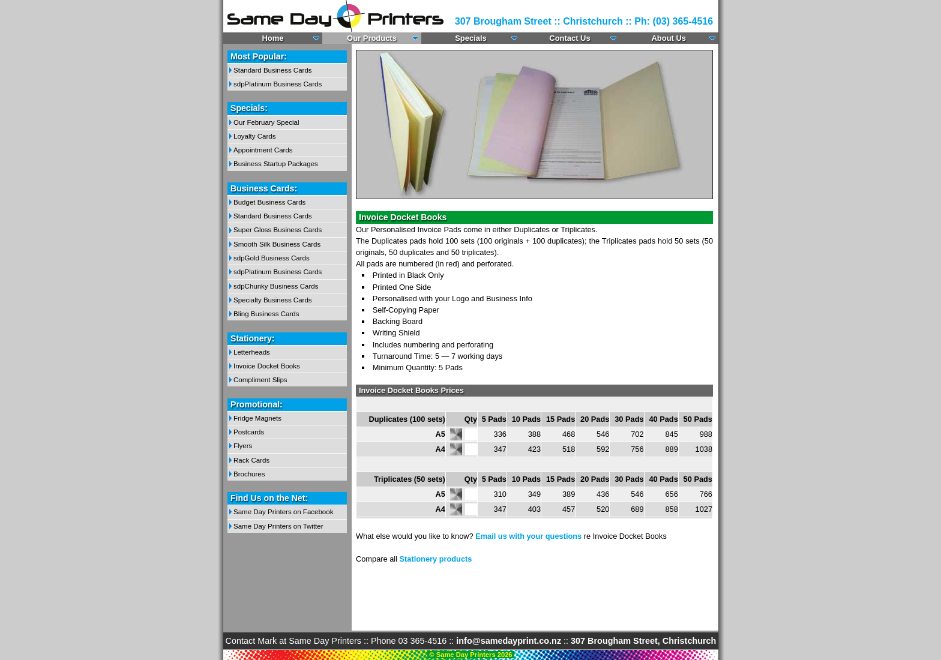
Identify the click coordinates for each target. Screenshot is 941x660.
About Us (668, 38)
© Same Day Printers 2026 (470, 654)
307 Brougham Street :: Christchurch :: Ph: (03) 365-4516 (584, 21)
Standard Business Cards (272, 70)
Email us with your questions (528, 536)
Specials (471, 38)
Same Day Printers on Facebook (283, 511)
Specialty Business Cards (272, 300)
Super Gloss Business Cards (277, 229)
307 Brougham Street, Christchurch (643, 641)
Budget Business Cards (269, 202)
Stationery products (436, 558)
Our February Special (266, 122)
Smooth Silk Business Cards (276, 244)
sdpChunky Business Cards (275, 286)
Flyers (242, 445)
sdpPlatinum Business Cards (277, 84)
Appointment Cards (263, 150)
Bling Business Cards (266, 313)
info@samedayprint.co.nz (508, 641)
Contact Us (570, 38)
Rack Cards (251, 460)
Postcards (248, 432)
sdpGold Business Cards (271, 258)
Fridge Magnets (257, 418)
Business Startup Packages (275, 163)
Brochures (249, 474)
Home (273, 38)
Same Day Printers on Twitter (278, 526)
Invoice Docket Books (266, 366)
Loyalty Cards (254, 136)
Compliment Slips (260, 379)
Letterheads (251, 352)
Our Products (372, 38)
